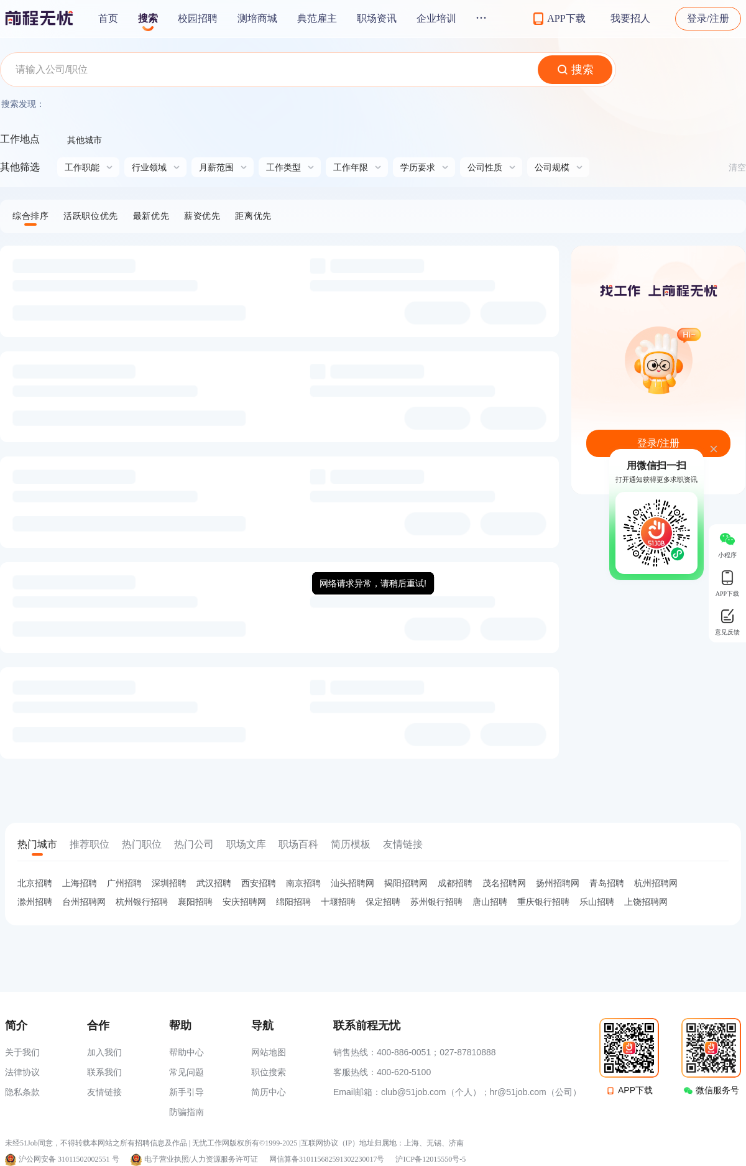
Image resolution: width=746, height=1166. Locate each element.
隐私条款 (22, 1092)
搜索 (148, 18)
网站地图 (268, 1052)
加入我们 (104, 1052)
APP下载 (635, 1090)
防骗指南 (186, 1112)
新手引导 (186, 1092)
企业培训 (436, 18)
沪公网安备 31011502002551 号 (69, 1159)
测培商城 (257, 18)
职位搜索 (268, 1072)
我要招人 (630, 18)
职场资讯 (377, 18)
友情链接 (104, 1092)
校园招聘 (198, 18)
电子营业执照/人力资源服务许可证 (201, 1159)
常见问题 (186, 1072)
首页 (108, 18)
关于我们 (22, 1052)
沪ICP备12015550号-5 (430, 1159)
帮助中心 (186, 1052)
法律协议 (22, 1072)
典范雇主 (317, 18)
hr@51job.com (518, 1092)
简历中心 (268, 1092)
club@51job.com (413, 1092)
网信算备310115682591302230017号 (327, 1159)
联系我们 (104, 1072)
